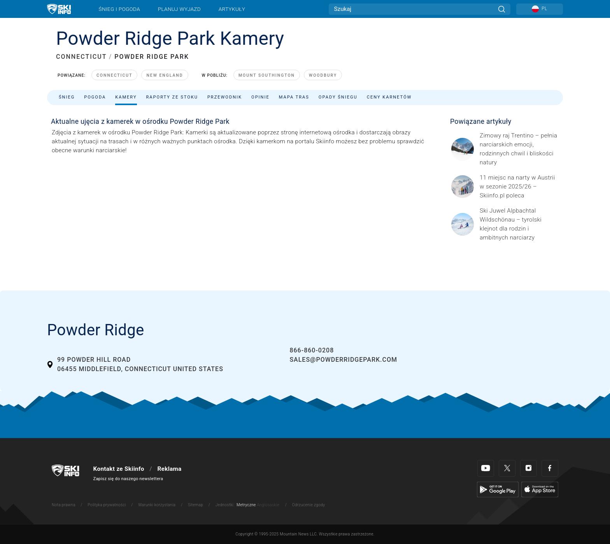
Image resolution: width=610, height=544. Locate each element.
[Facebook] (550, 468)
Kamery (126, 97)
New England (164, 75)
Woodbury (323, 75)
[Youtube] (485, 468)
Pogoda (95, 97)
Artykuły (232, 9)
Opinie (260, 97)
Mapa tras (294, 97)
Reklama (169, 468)
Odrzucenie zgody (308, 505)
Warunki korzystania (156, 505)
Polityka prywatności (107, 505)
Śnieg (67, 97)
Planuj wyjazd (179, 9)
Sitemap (195, 505)
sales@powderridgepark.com (343, 359)
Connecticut (114, 75)
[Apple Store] (539, 489)
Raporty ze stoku (172, 97)
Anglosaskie (268, 505)
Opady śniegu (338, 97)
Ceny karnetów (389, 97)
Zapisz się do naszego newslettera (128, 478)
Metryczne (246, 505)
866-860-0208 (311, 350)
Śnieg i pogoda (119, 9)
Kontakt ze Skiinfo (118, 468)
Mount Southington (266, 75)
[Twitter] (507, 468)
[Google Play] (498, 489)
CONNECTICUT (81, 56)
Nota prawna (63, 505)
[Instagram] (528, 468)
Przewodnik (224, 97)
